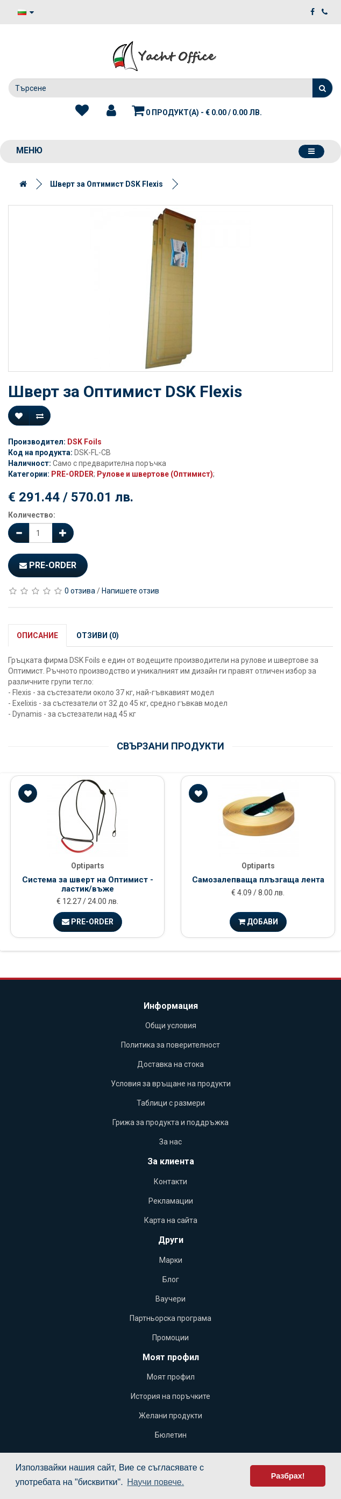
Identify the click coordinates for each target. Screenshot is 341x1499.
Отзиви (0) (97, 635)
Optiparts (87, 865)
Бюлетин (171, 1435)
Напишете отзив (130, 590)
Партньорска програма (170, 1318)
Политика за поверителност (170, 1045)
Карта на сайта (170, 1220)
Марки (170, 1260)
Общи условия (170, 1025)
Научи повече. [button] (155, 1482)
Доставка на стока (170, 1064)
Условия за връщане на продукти (171, 1083)
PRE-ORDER (72, 474)
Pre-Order (47, 565)
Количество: (31, 515)
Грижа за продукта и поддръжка (170, 1122)
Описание (37, 635)
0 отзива (80, 590)
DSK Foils (84, 441)
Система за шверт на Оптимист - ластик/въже (87, 884)
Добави (258, 921)
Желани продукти (170, 1415)
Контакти (170, 1181)
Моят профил (171, 1377)
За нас (170, 1141)
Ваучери (170, 1299)
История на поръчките (170, 1396)
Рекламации (170, 1201)
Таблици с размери (171, 1103)
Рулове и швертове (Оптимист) (155, 474)
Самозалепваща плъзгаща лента (258, 880)
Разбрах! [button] (288, 1476)
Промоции (170, 1337)
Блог (170, 1279)
